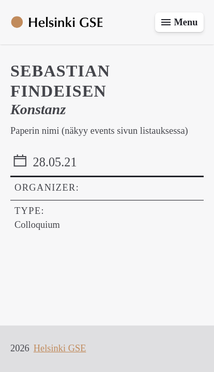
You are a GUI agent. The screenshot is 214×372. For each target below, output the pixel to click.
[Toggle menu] (179, 22)
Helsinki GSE (60, 348)
